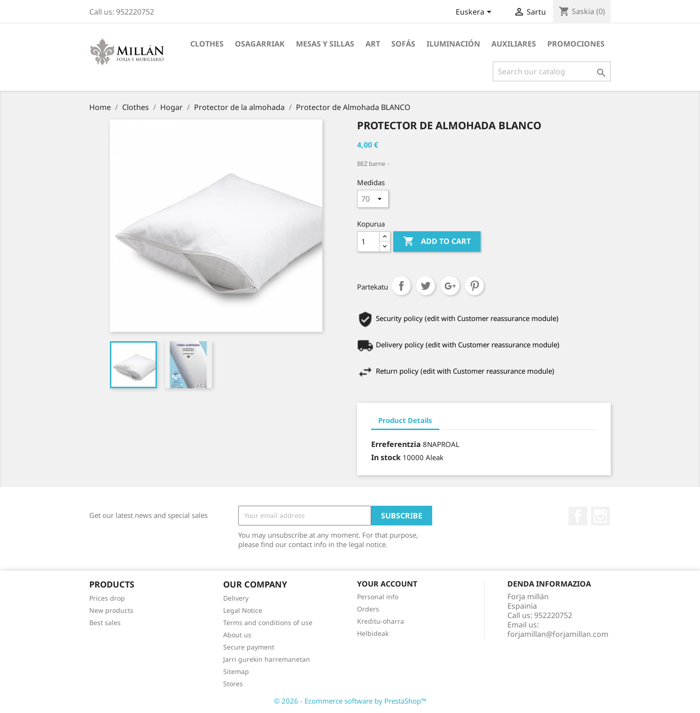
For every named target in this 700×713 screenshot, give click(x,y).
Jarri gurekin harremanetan (266, 659)
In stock (386, 457)
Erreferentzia (396, 444)
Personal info (377, 596)
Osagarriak (260, 44)
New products (111, 610)
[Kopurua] (368, 241)
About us (237, 634)
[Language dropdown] (475, 12)
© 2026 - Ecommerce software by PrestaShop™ (350, 700)
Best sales (105, 622)
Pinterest (474, 285)
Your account (387, 584)
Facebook (577, 516)
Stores (233, 683)
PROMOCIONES (576, 44)
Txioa (425, 285)
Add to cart (437, 241)
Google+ (450, 285)
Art (373, 44)
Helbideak (373, 633)
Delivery (236, 598)
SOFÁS (403, 44)
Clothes (207, 44)
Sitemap (236, 671)
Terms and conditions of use (267, 622)
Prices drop (107, 598)
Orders (368, 608)
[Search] (552, 71)
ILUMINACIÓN (453, 44)
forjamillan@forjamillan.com (557, 634)
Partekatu (401, 285)
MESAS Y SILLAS (325, 44)
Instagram (600, 516)
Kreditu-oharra (380, 621)
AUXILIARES (513, 44)
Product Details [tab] (405, 420)
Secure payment (248, 646)
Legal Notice (242, 610)
